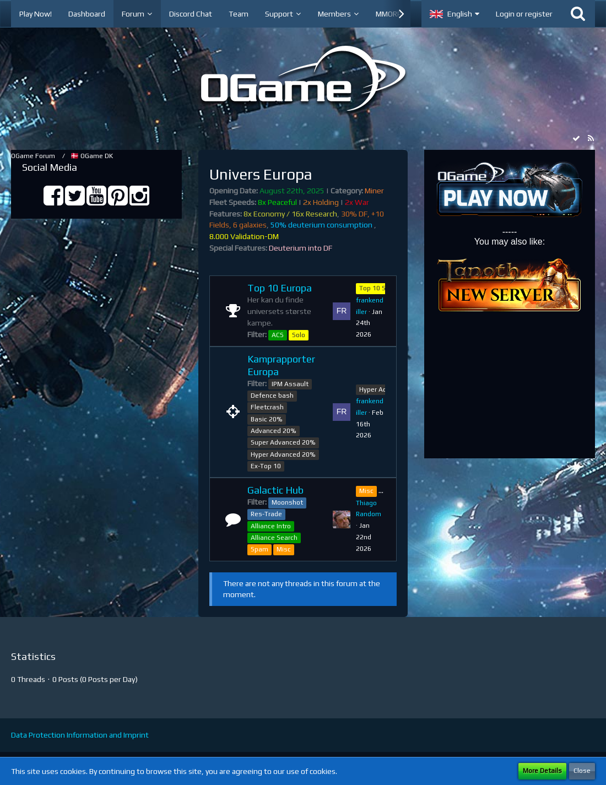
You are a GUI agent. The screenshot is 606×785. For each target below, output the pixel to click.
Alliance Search (274, 538)
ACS (278, 335)
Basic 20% (267, 419)
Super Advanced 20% (283, 442)
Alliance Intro (271, 526)
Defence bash (272, 395)
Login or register (524, 13)
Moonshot (287, 502)
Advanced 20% (273, 431)
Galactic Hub (275, 490)
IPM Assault (290, 384)
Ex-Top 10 (266, 466)
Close (582, 771)
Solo (298, 335)
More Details (542, 771)
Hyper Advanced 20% (283, 454)
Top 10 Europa (279, 288)
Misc (284, 549)
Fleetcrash (267, 407)
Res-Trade (266, 514)
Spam (259, 549)
